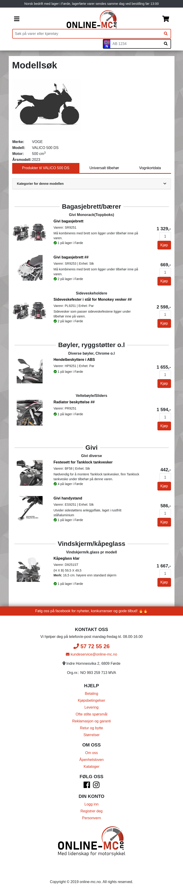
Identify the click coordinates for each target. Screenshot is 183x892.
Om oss (91, 753)
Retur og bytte (91, 728)
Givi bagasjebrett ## (71, 257)
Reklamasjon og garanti (91, 721)
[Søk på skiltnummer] (165, 44)
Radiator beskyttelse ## (74, 402)
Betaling (91, 694)
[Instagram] (96, 786)
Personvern (91, 818)
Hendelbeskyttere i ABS (74, 360)
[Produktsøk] (87, 33)
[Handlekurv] (165, 19)
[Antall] (165, 236)
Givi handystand (68, 498)
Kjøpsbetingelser (91, 700)
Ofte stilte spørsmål (91, 714)
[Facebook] (87, 786)
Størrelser (91, 735)
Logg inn (91, 804)
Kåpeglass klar (67, 558)
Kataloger (91, 767)
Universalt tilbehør (104, 168)
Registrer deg (91, 811)
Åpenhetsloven (91, 760)
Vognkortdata (150, 168)
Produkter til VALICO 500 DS (45, 168)
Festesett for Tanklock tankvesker (83, 462)
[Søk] (165, 34)
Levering (91, 707)
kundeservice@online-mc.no (91, 654)
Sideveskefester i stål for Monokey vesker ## (93, 299)
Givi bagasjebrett (69, 221)
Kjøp (164, 245)
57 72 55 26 (91, 646)
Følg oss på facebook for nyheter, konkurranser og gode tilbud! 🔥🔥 (91, 611)
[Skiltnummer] (135, 43)
